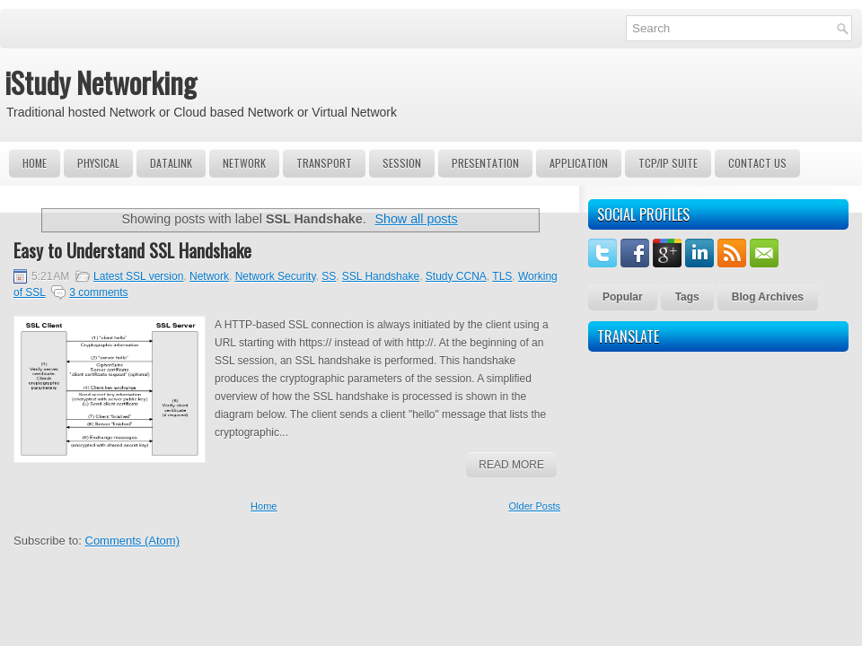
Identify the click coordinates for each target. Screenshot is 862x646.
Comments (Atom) (132, 540)
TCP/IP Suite (668, 162)
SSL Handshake (380, 276)
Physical (98, 162)
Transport (324, 162)
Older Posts (534, 506)
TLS (502, 276)
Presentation (485, 162)
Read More (511, 464)
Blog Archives (768, 297)
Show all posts (415, 219)
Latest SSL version (138, 276)
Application (579, 162)
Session (402, 162)
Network (244, 162)
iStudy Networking (100, 82)
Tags (687, 297)
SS (328, 276)
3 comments (98, 292)
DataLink (171, 162)
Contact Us (757, 162)
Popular (623, 297)
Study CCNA (456, 276)
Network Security (275, 276)
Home (34, 162)
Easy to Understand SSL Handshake (132, 250)
